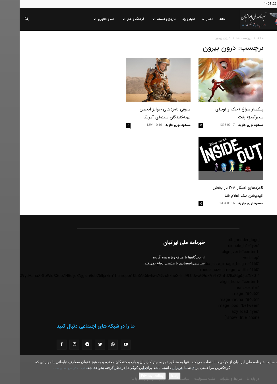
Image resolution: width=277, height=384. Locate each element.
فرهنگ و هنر (114, 19)
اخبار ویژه (169, 19)
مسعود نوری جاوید (231, 125)
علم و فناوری (84, 19)
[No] (270, 369)
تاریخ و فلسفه (144, 19)
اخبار (187, 19)
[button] (7, 19)
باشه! (155, 376)
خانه (203, 19)
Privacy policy (132, 376)
